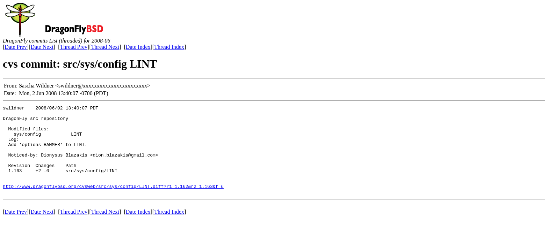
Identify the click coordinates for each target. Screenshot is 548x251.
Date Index (138, 47)
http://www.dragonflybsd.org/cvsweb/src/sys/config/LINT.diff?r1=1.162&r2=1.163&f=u (113, 203)
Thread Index (169, 47)
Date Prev (16, 47)
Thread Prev (73, 47)
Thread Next (105, 47)
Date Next (42, 47)
